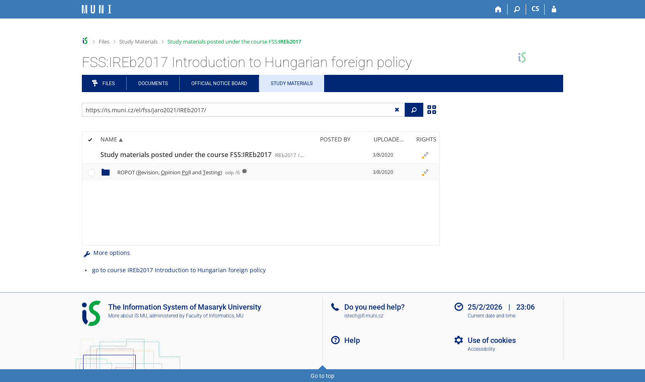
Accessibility (481, 349)
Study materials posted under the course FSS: (234, 41)
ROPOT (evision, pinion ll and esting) (178, 172)
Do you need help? (374, 307)
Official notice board (219, 83)
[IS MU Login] (554, 9)
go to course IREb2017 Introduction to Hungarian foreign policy (179, 270)
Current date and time (491, 316)
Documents (153, 83)
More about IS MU (127, 316)
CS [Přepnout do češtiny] (535, 8)
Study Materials (138, 41)
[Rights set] (425, 155)
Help (352, 340)
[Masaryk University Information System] (96, 9)
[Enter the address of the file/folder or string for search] (243, 110)
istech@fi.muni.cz (363, 316)
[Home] (498, 9)
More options (106, 253)
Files (104, 41)
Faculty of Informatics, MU (215, 316)
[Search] (517, 9)
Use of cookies (492, 340)
